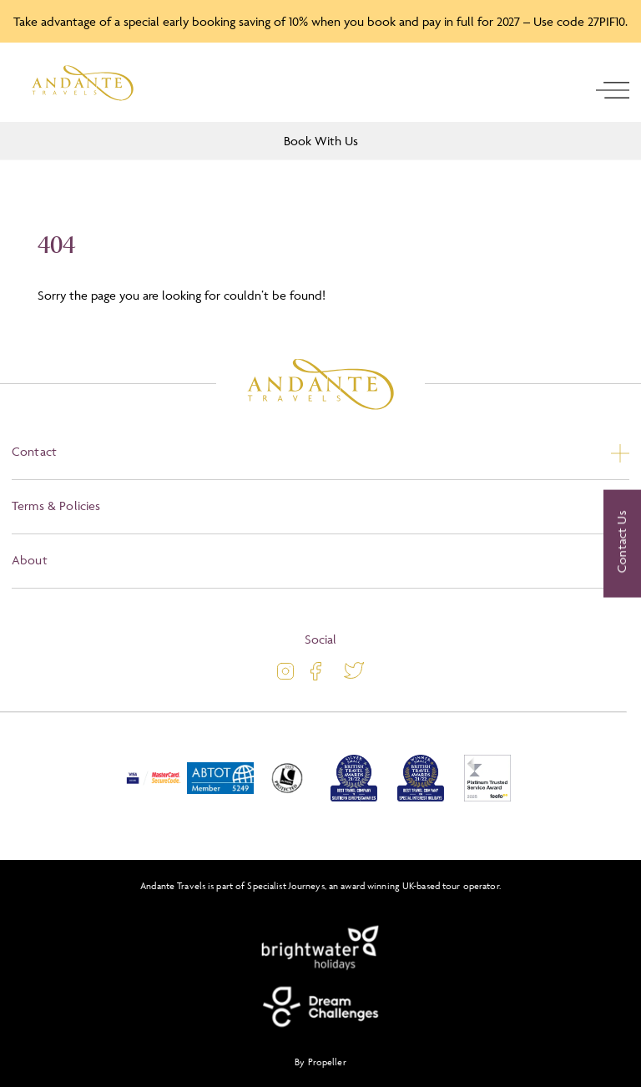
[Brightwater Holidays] (320, 948)
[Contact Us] (622, 543)
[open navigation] (612, 90)
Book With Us (321, 141)
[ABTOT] (220, 798)
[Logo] (83, 83)
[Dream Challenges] (320, 1007)
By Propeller (320, 1061)
